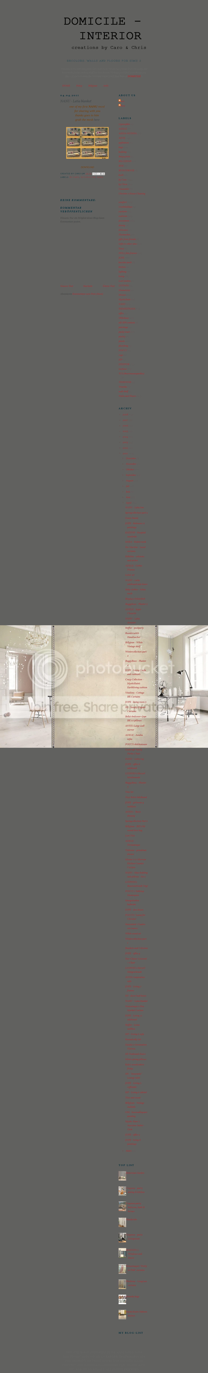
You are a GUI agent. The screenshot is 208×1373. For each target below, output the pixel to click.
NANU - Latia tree (134, 507)
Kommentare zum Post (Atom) (87, 294)
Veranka (123, 387)
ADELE (123, 129)
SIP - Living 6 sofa (134, 1034)
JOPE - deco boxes (134, 910)
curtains (123, 211)
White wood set (133, 934)
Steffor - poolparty (134, 628)
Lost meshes (125, 281)
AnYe (105, 86)
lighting (122, 272)
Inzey (121, 248)
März (129, 1151)
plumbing (123, 346)
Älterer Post (109, 286)
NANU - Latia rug (134, 759)
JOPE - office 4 (132, 953)
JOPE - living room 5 (135, 702)
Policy (79, 86)
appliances (124, 143)
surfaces (123, 369)
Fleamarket (124, 235)
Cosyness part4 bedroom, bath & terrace (135, 1207)
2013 (126, 442)
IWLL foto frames (128, 253)
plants (122, 341)
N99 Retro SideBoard (136, 797)
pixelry (122, 336)
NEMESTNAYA (127, 309)
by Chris (123, 184)
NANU (100, 177)
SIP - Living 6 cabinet (136, 1092)
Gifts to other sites (128, 244)
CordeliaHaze (125, 207)
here (97, 119)
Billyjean (92, 86)
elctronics (123, 230)
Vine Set (129, 792)
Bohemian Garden (135, 1173)
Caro (121, 101)
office (121, 313)
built (121, 175)
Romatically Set (133, 1039)
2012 (126, 448)
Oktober (130, 469)
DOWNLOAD (87, 167)
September (131, 475)
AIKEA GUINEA (128, 133)
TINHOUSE (125, 382)
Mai (128, 497)
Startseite (87, 286)
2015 (125, 431)
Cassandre (124, 189)
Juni (128, 492)
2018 (126, 415)
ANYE (122, 138)
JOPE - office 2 (132, 1135)
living (121, 276)
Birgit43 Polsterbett (135, 599)
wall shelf (123, 391)
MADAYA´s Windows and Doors (134, 1254)
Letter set (129, 575)
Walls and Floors (127, 396)
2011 (125, 453)
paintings (123, 327)
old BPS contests (127, 323)
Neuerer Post (66, 286)
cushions (123, 216)
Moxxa (122, 295)
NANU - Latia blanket (136, 1001)
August (130, 481)
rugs (121, 355)
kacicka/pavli (125, 262)
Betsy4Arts (124, 157)
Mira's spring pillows (135, 1059)
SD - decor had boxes (135, 996)
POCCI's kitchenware (136, 744)
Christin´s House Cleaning (132, 194)
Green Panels (131, 518)
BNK (121, 166)
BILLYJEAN (125, 161)
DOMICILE (134, 76)
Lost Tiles (130, 836)
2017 (125, 420)
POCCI (123, 350)
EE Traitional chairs (135, 1054)
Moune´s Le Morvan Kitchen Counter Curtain (135, 863)
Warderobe (131, 1219)
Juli (128, 486)
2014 (126, 437)
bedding (123, 152)
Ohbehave (124, 318)
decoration (88, 177)
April (129, 503)
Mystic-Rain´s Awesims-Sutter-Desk (134, 1125)
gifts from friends (127, 239)
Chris (122, 106)
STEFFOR (124, 364)
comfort (123, 202)
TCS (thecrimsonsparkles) (131, 374)
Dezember (131, 458)
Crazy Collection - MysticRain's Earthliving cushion (136, 683)
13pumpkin (124, 124)
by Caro (74, 177)
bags (121, 147)
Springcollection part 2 (136, 513)
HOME (66, 86)
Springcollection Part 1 (136, 821)
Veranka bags (132, 1297)
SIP (120, 360)
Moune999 (124, 290)
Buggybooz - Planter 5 (136, 604)
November (131, 464)
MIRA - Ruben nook (135, 542)
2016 (126, 426)
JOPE (121, 258)
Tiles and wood (132, 1098)
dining (122, 225)
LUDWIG (124, 286)
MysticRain (124, 299)
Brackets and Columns (136, 948)
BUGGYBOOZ (126, 170)
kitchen (122, 267)
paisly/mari (124, 332)
